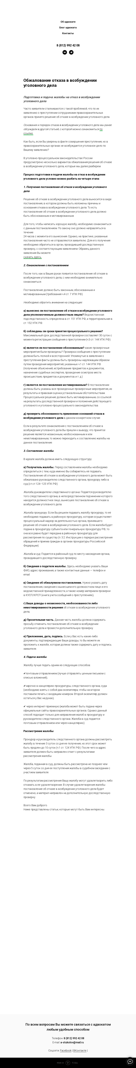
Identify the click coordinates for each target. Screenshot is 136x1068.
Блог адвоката (68, 27)
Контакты (68, 33)
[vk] (65, 52)
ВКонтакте (79, 1050)
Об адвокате (68, 21)
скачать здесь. (32, 257)
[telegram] (71, 52)
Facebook (65, 1050)
